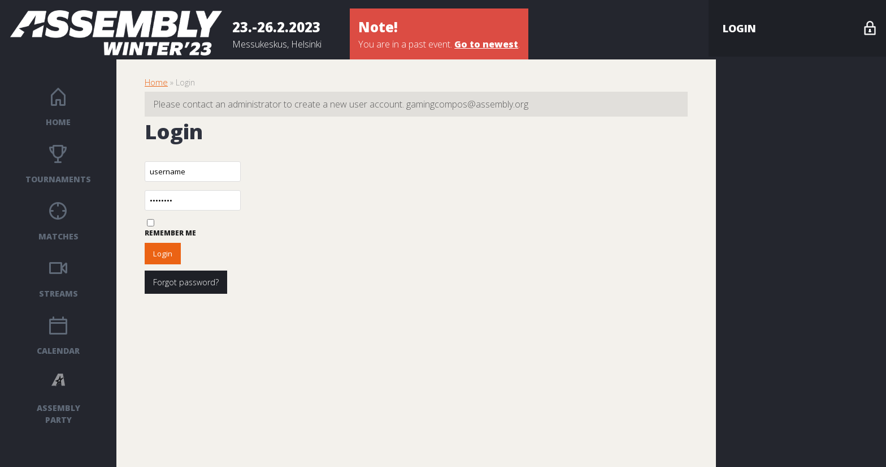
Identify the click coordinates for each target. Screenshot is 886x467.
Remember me (170, 233)
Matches (58, 236)
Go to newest (486, 44)
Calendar (58, 350)
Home (58, 122)
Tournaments (58, 179)
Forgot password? (186, 282)
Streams (58, 293)
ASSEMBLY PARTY (58, 413)
